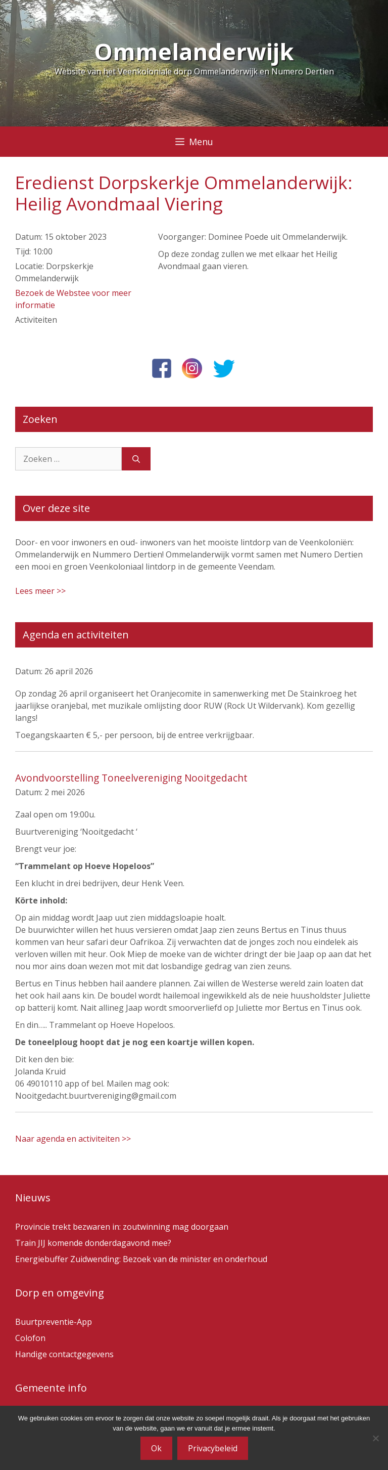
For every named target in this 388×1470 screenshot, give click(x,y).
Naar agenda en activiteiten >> (73, 1138)
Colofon (30, 1338)
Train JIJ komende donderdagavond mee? (93, 1242)
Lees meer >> (40, 590)
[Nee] (375, 1438)
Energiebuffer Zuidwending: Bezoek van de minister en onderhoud (141, 1259)
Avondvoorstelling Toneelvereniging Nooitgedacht (131, 778)
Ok (156, 1448)
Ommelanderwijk (194, 51)
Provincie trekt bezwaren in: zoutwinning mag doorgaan (121, 1226)
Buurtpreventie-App (53, 1321)
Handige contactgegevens (64, 1354)
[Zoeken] (136, 458)
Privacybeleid (212, 1448)
